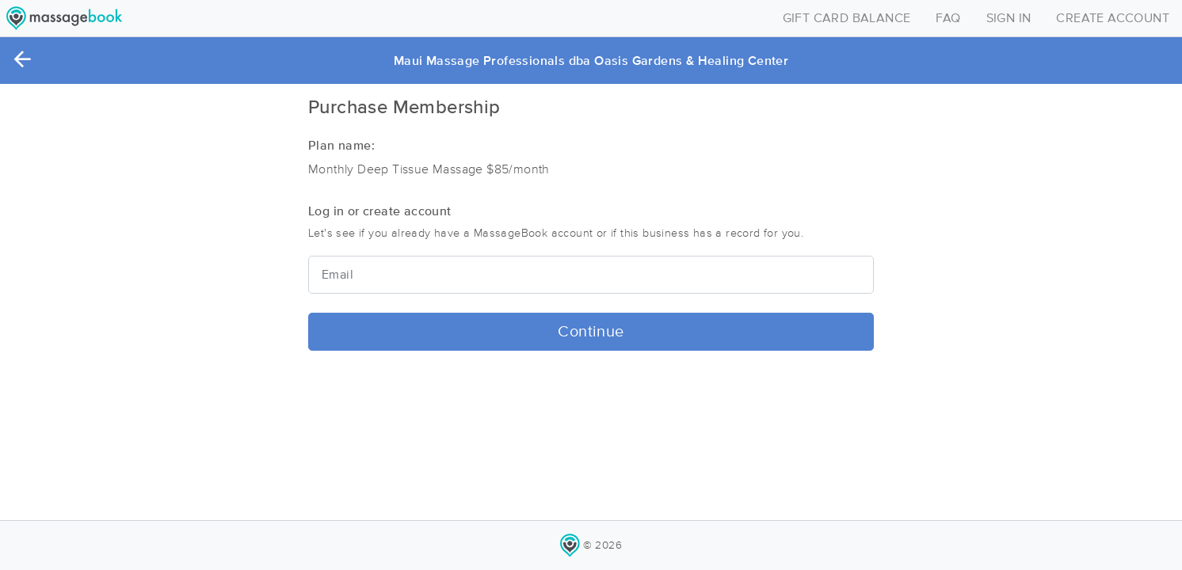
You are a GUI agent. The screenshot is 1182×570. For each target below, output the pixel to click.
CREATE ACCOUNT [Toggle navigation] (1112, 18)
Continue (590, 332)
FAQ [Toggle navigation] (948, 18)
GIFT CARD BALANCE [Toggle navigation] (847, 18)
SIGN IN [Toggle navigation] (1008, 18)
